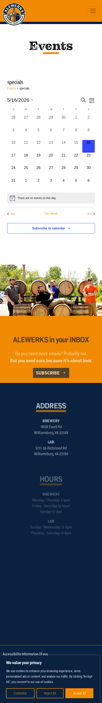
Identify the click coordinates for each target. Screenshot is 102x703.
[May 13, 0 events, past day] (51, 146)
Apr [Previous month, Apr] (11, 213)
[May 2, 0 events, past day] (88, 121)
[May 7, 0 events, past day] (63, 133)
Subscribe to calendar (48, 228)
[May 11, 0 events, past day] (26, 146)
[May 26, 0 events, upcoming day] (38, 171)
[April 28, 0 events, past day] (38, 121)
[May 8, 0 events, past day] (76, 133)
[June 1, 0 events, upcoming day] (26, 184)
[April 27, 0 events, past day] (26, 121)
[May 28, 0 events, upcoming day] (63, 171)
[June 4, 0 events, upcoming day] (63, 184)
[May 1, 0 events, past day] (76, 121)
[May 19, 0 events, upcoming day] (38, 159)
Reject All (50, 693)
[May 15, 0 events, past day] (76, 146)
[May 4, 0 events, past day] (26, 133)
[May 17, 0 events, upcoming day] (13, 159)
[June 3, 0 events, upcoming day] (51, 184)
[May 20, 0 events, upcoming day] (51, 159)
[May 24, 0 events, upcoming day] (13, 171)
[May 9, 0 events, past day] (88, 133)
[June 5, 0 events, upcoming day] (76, 184)
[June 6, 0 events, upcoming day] (88, 184)
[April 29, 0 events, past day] (51, 121)
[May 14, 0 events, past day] (63, 146)
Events (11, 88)
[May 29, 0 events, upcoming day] (76, 171)
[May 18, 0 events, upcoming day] (26, 159)
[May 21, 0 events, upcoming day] (63, 159)
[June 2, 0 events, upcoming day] (38, 184)
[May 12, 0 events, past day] (38, 146)
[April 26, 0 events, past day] (13, 121)
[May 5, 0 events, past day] (38, 133)
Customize (20, 693)
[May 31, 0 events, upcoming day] (13, 184)
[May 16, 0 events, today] (88, 146)
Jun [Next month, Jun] (91, 213)
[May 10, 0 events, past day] (13, 146)
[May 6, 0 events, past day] (51, 133)
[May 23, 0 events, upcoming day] (88, 159)
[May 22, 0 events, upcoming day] (76, 159)
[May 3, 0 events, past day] (13, 133)
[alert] (51, 198)
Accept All (79, 693)
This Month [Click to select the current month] (51, 213)
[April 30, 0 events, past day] (63, 121)
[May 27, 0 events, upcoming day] (51, 171)
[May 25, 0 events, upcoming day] (26, 171)
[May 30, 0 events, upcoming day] (88, 171)
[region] (50, 679)
